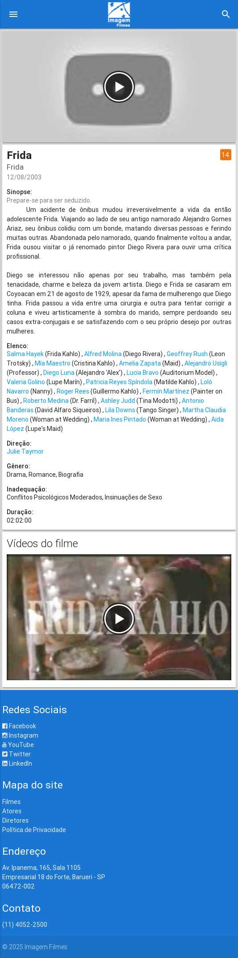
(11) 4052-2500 (24, 925)
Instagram (20, 735)
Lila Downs (120, 410)
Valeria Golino (26, 382)
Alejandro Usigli (206, 363)
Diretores (15, 820)
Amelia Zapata (140, 363)
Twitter (16, 754)
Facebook (19, 726)
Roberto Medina (46, 401)
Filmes (11, 802)
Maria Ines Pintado (120, 419)
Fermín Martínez (166, 391)
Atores (11, 811)
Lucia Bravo (143, 373)
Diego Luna (58, 373)
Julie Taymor (25, 451)
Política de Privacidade (34, 830)
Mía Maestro (52, 363)
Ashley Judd (118, 401)
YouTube (18, 745)
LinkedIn (17, 763)
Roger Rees (73, 391)
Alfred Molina (103, 354)
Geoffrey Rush (187, 354)
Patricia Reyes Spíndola (119, 382)
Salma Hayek (25, 354)
